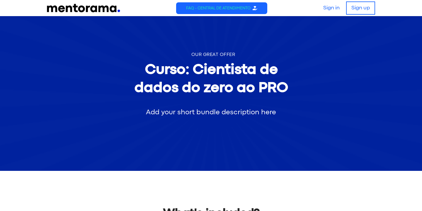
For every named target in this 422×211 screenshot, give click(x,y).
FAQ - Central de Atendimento (218, 8)
